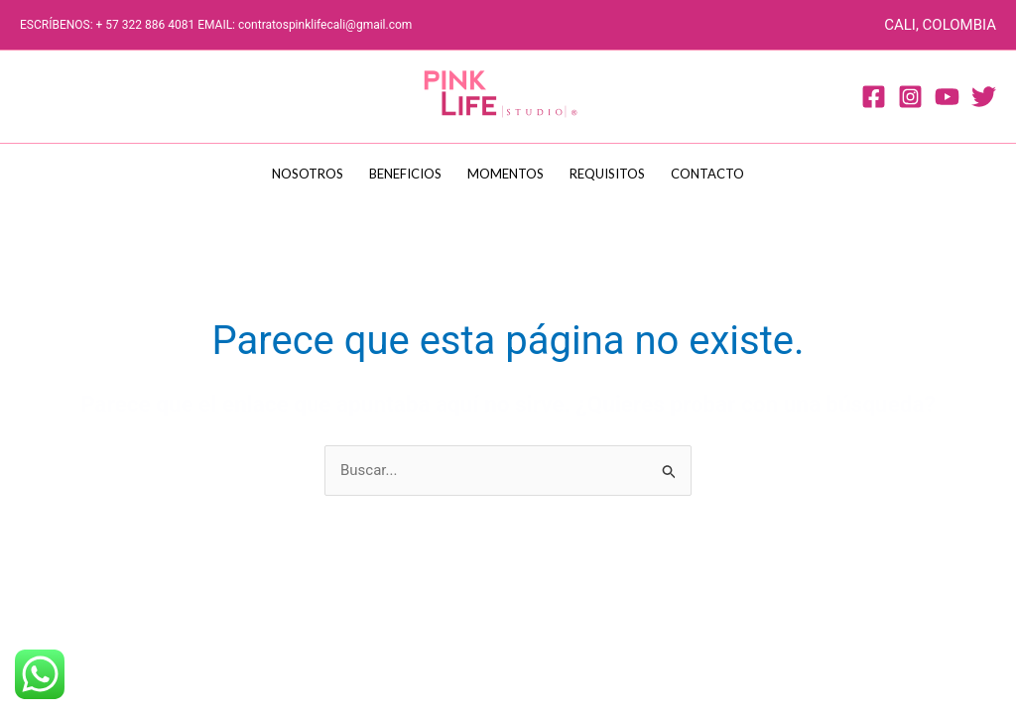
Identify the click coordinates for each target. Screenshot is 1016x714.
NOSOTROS (307, 173)
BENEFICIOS (405, 173)
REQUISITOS (607, 173)
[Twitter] (983, 96)
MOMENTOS (505, 173)
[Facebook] (873, 96)
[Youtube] (947, 96)
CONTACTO (707, 173)
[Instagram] (910, 96)
